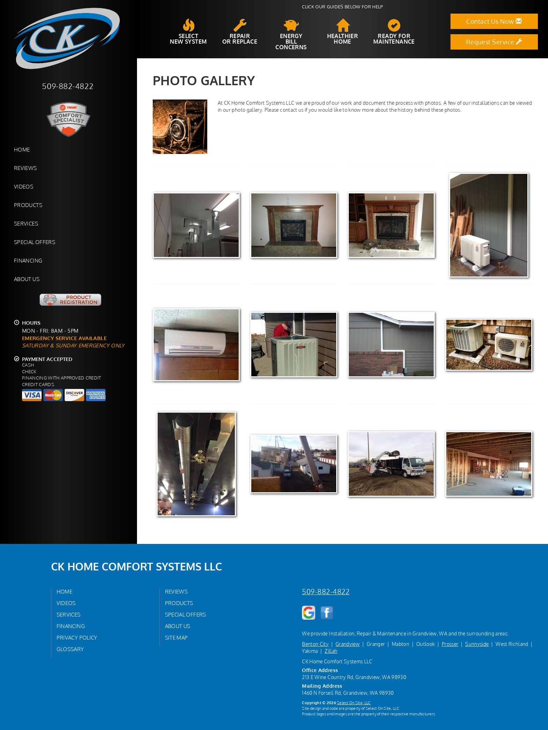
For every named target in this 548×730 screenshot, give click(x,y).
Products (28, 205)
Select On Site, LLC (353, 702)
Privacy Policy (77, 637)
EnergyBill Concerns (291, 34)
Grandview (348, 644)
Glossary (70, 649)
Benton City (315, 644)
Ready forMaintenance (393, 31)
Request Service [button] (494, 42)
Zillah (331, 651)
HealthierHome (342, 31)
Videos (23, 186)
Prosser (450, 644)
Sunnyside (477, 644)
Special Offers (34, 242)
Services (26, 223)
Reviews (25, 168)
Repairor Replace (239, 31)
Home (22, 149)
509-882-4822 (325, 591)
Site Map (176, 637)
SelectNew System (188, 31)
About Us (26, 279)
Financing (28, 260)
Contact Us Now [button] (494, 21)
